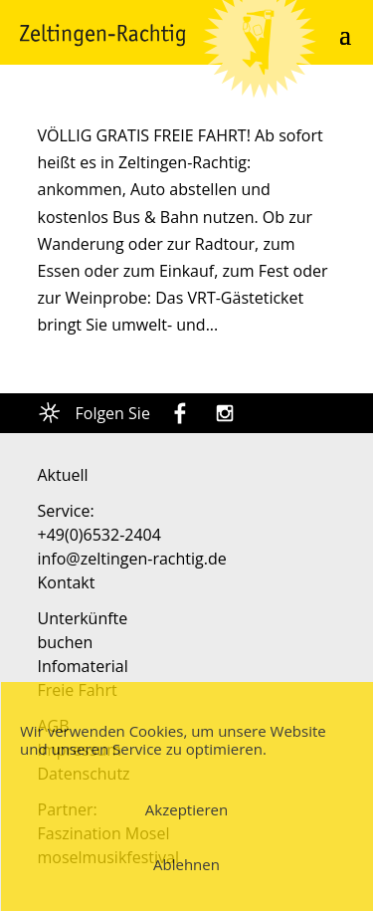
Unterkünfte (83, 618)
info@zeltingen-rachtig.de (132, 558)
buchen (65, 642)
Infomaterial (83, 666)
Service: (66, 511)
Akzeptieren (186, 809)
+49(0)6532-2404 (99, 535)
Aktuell (63, 475)
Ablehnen (186, 864)
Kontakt (66, 582)
